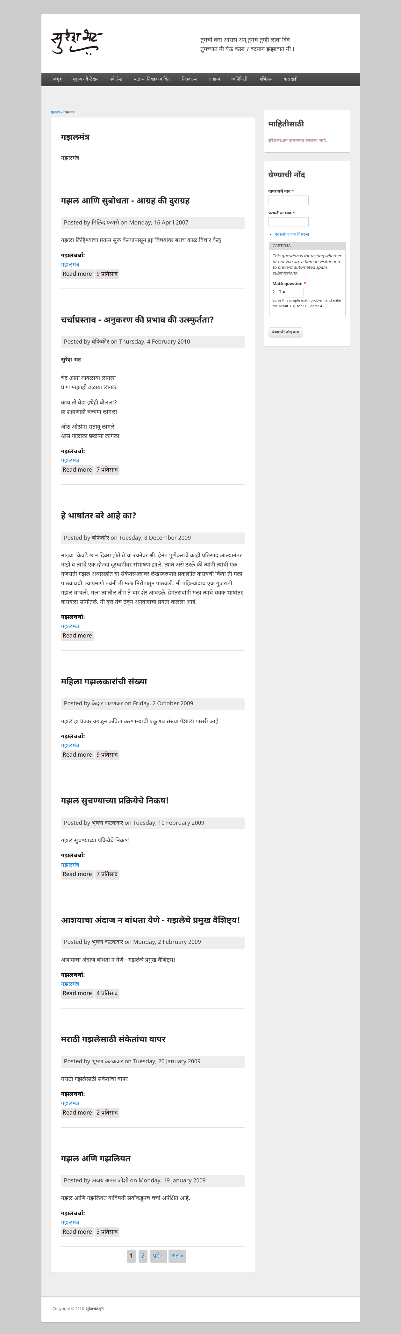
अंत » (177, 1256)
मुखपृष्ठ (55, 112)
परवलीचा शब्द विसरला (292, 234)
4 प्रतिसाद (107, 993)
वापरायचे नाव (281, 191)
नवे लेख (116, 79)
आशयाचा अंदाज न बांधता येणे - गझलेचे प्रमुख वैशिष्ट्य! (150, 921)
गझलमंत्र (70, 265)
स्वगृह (57, 79)
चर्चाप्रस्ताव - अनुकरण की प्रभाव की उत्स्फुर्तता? (137, 320)
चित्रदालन (189, 79)
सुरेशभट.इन (95, 1309)
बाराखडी (290, 79)
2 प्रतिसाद (107, 1113)
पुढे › (158, 1256)
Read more (78, 274)
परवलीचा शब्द (282, 213)
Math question (289, 284)
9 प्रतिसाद (107, 274)
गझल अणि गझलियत (96, 1159)
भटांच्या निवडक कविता (151, 79)
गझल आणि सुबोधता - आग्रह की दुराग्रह (125, 201)
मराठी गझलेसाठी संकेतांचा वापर (113, 1040)
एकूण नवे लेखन (85, 79)
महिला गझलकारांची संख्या (104, 682)
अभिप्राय (266, 79)
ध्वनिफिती (239, 79)
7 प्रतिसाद (107, 470)
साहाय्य (214, 79)
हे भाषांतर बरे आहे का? (99, 516)
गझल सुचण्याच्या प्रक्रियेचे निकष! (115, 801)
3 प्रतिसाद (107, 1232)
